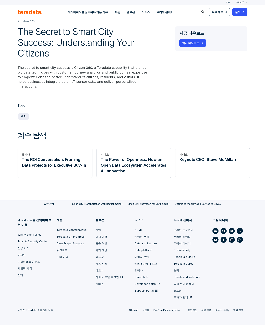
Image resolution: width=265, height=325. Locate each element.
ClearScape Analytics (70, 243)
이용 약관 (206, 309)
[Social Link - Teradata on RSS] (240, 239)
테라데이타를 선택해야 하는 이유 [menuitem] (88, 12)
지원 (228, 2)
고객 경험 (101, 236)
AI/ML (138, 229)
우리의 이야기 (182, 243)
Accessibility (222, 309)
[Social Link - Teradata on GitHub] (224, 231)
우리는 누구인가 (183, 229)
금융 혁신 (101, 243)
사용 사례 (101, 263)
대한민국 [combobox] (240, 2)
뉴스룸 (178, 290)
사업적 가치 (25, 268)
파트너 (99, 270)
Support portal (144, 290)
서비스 (99, 283)
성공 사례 (23, 248)
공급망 (99, 256)
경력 (176, 270)
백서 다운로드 (190, 43)
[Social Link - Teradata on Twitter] (240, 231)
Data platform (143, 250)
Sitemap (133, 309)
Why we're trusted (29, 234)
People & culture (184, 256)
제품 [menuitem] (117, 12)
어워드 (22, 254)
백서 (23, 116)
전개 (20, 275)
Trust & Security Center (33, 241)
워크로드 (62, 250)
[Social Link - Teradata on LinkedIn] (215, 231)
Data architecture (146, 243)
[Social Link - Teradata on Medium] (232, 231)
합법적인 (192, 309)
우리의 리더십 (182, 236)
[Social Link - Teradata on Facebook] (224, 239)
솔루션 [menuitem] (131, 12)
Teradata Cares (183, 263)
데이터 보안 (142, 256)
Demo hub (141, 277)
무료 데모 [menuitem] (217, 12)
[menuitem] (203, 12)
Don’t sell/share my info (166, 309)
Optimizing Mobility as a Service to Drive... (198, 203)
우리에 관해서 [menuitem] (164, 12)
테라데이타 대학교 (146, 263)
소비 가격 (62, 256)
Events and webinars (187, 277)
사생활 (145, 309)
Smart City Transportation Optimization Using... (97, 203)
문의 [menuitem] (237, 12)
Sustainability (182, 250)
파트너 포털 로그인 (107, 277)
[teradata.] (30, 12)
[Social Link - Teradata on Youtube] (215, 239)
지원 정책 (238, 309)
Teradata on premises (71, 236)
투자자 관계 (181, 297)
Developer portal (145, 283)
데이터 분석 (142, 236)
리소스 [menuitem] (146, 12)
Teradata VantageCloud (72, 229)
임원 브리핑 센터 (184, 283)
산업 (98, 229)
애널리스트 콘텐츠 (29, 261)
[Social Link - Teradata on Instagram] (232, 239)
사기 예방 (101, 250)
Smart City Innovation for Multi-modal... (149, 203)
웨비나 (139, 270)
